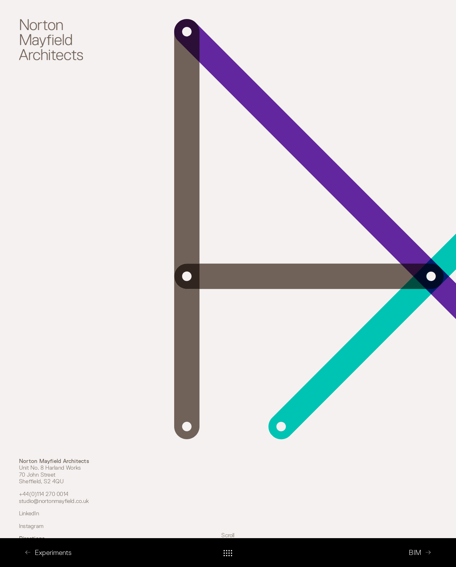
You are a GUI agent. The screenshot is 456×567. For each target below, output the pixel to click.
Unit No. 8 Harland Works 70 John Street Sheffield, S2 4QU (54, 471)
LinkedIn (29, 513)
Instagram (31, 526)
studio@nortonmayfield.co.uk (54, 501)
